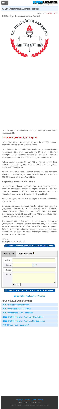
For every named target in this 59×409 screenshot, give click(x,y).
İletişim (27, 400)
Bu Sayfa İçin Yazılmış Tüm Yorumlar (29, 296)
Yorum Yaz (9, 254)
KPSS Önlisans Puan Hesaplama (17, 309)
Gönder (16, 284)
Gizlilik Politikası (37, 400)
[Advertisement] (29, 94)
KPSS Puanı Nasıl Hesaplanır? (16, 325)
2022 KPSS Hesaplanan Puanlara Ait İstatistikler (23, 317)
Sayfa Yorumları (26, 253)
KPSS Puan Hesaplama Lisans (16, 305)
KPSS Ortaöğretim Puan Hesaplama (18, 313)
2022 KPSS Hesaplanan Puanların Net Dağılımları (24, 321)
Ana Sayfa (19, 400)
